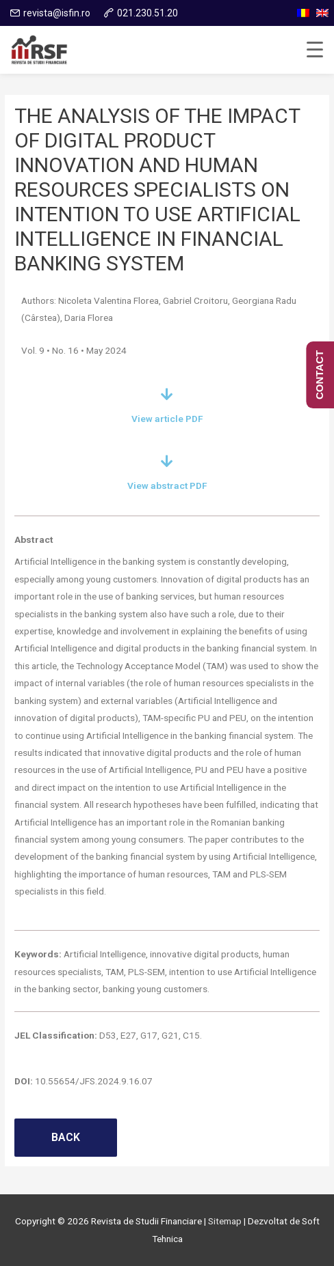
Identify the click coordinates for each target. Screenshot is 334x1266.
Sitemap (225, 1220)
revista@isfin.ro (56, 13)
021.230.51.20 (147, 13)
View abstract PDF (167, 485)
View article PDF (167, 418)
